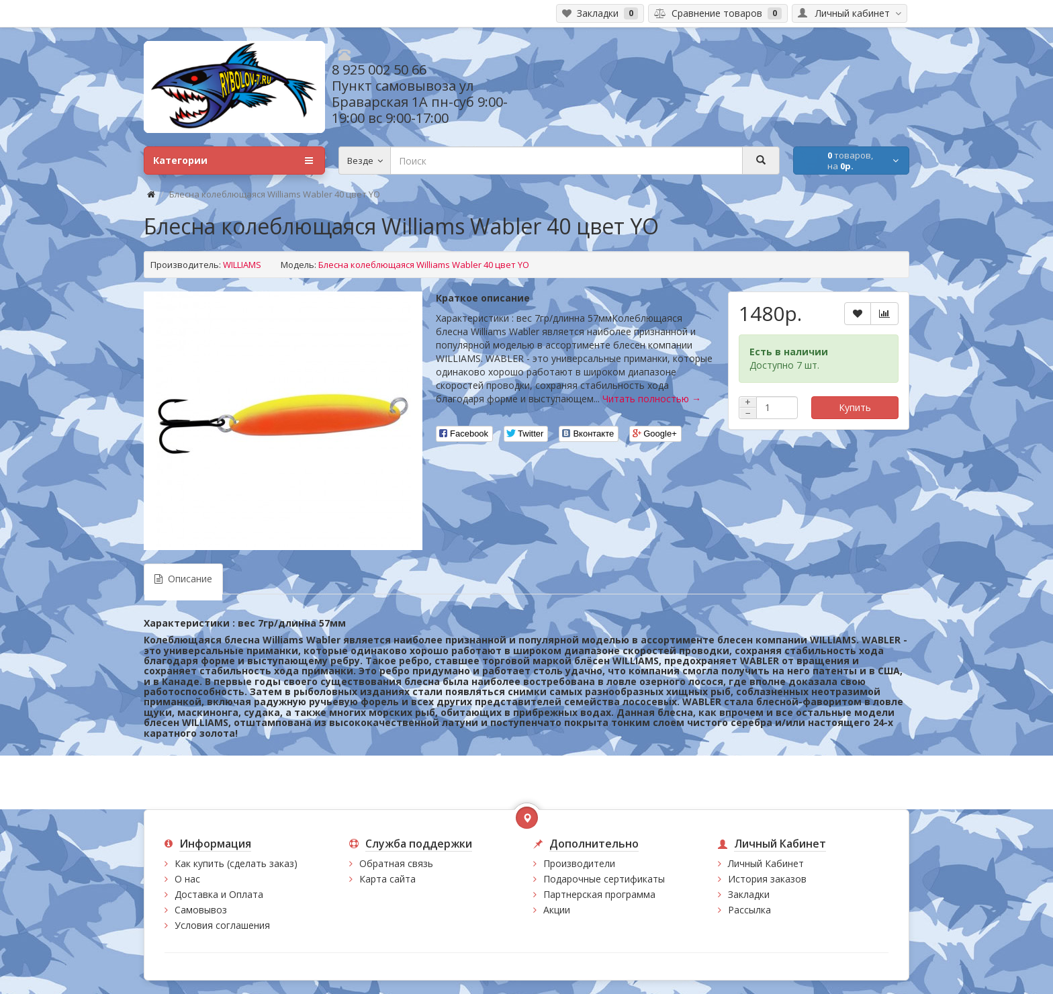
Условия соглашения (222, 925)
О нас (187, 878)
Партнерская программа (599, 894)
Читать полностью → (651, 398)
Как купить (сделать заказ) (236, 863)
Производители (579, 863)
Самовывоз (201, 909)
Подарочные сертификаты (604, 878)
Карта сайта (387, 878)
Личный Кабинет (766, 863)
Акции (556, 909)
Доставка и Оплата (219, 894)
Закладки (749, 894)
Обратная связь (396, 863)
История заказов (767, 878)
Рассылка (749, 909)
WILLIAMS (242, 265)
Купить (855, 407)
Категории (233, 160)
